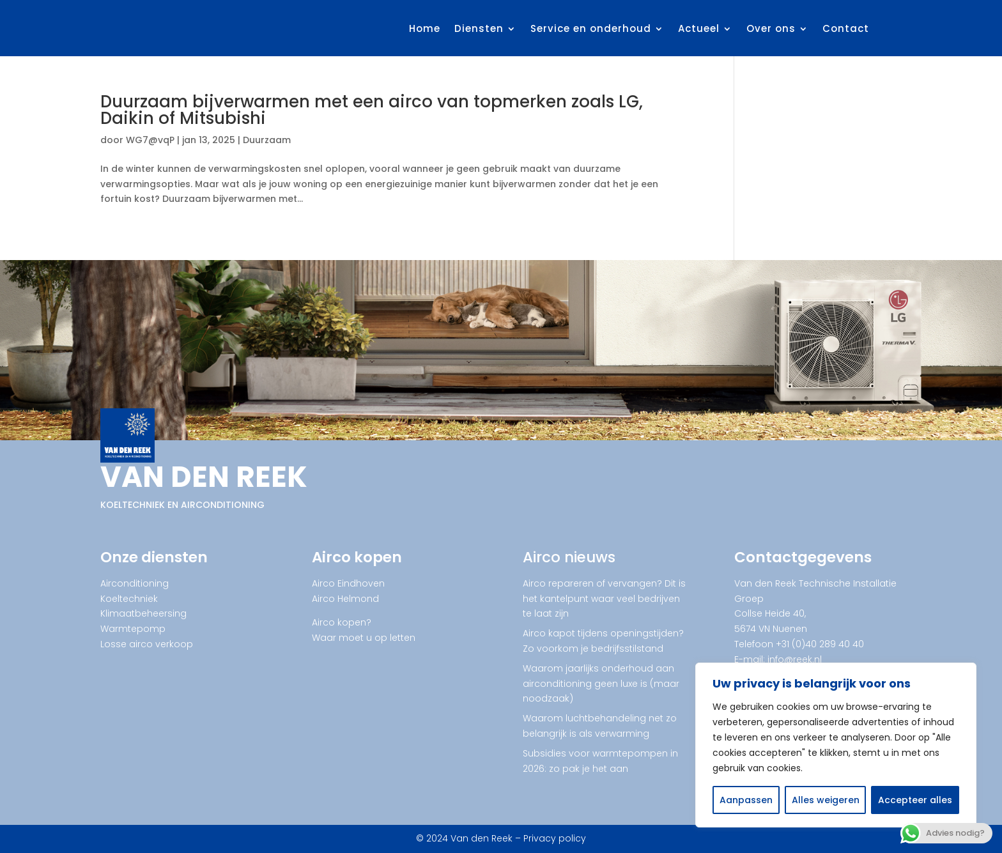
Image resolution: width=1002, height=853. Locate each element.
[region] (835, 745)
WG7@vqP (150, 140)
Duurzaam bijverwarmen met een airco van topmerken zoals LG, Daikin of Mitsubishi (371, 110)
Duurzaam (267, 140)
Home (424, 28)
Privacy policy (554, 838)
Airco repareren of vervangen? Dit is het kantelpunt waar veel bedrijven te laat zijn (604, 598)
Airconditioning (134, 583)
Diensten (479, 28)
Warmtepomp (133, 628)
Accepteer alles (915, 800)
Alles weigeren (825, 800)
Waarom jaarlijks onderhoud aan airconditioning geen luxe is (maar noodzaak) (601, 683)
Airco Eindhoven (348, 583)
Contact (845, 28)
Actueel (699, 28)
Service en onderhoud (590, 28)
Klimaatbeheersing (143, 613)
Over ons (771, 28)
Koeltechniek (129, 598)
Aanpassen (746, 800)
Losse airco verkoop (146, 644)
